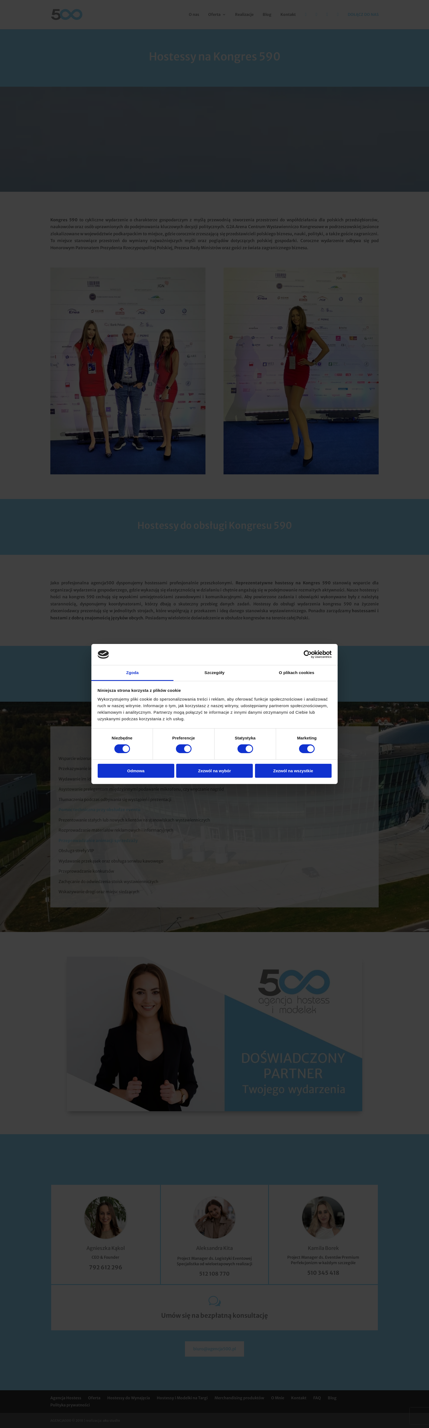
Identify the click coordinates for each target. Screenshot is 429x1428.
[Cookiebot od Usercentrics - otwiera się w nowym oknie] (308, 654)
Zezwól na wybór (214, 770)
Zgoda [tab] (132, 672)
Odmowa (135, 770)
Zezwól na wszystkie (293, 770)
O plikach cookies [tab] (296, 672)
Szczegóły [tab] (214, 672)
